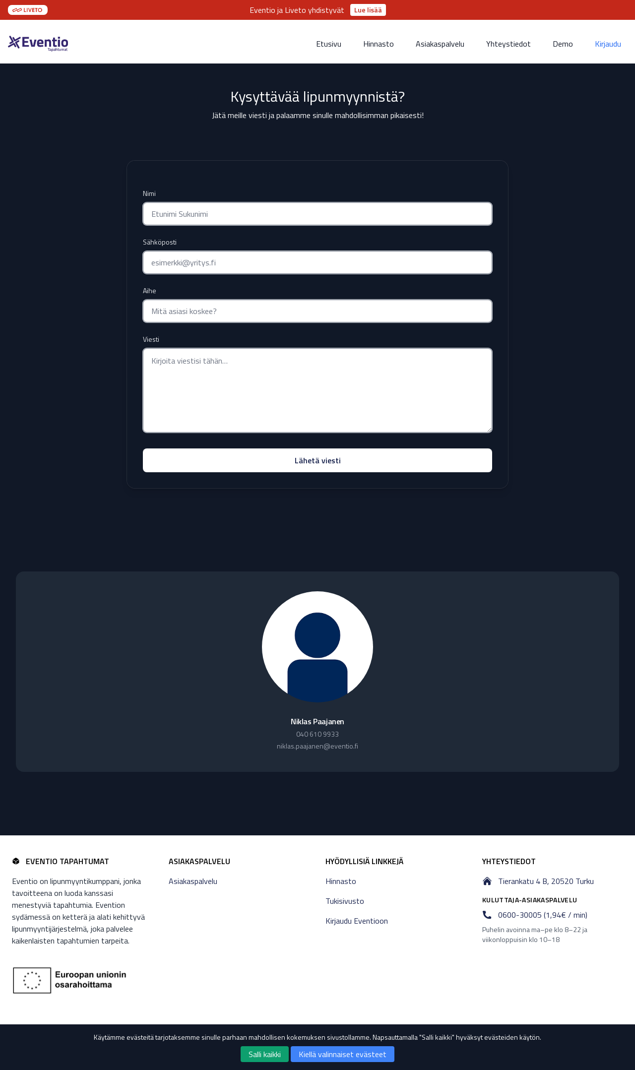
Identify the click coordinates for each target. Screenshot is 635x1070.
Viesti (151, 339)
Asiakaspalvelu (440, 44)
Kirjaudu (608, 44)
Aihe (149, 291)
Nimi (149, 193)
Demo (563, 44)
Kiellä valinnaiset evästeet (342, 1054)
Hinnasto (378, 44)
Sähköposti (160, 242)
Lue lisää (368, 9)
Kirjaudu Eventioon (356, 921)
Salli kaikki (265, 1054)
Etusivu (328, 44)
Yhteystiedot (508, 44)
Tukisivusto (344, 901)
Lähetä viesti (318, 460)
